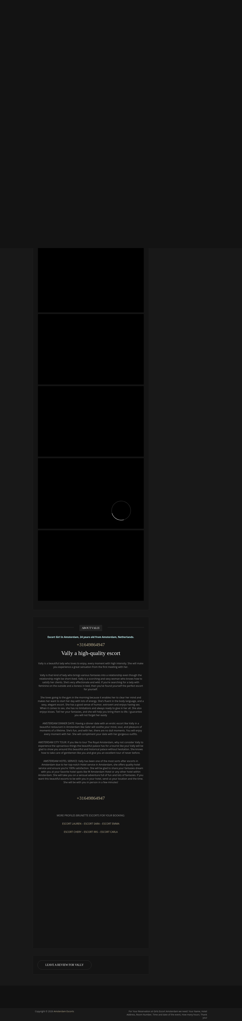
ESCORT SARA (92, 823)
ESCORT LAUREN (71, 823)
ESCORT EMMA (110, 823)
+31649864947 (91, 644)
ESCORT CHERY (72, 832)
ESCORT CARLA (109, 832)
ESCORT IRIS (91, 832)
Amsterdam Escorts (64, 1011)
